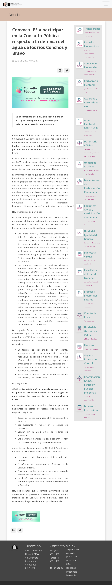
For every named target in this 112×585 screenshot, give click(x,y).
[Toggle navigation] (106, 4)
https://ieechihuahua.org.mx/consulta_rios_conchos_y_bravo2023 (45, 206)
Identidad (71, 567)
